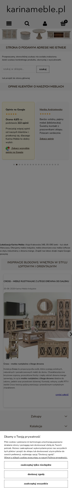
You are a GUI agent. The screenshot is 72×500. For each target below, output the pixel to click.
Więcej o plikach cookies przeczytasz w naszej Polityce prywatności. (36, 457)
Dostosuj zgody (36, 474)
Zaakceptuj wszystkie (36, 483)
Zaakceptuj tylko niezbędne (36, 465)
